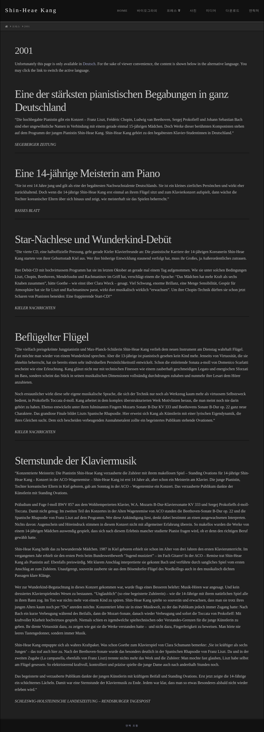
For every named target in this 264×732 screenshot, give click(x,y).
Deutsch (89, 64)
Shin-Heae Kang (31, 10)
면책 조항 (132, 725)
